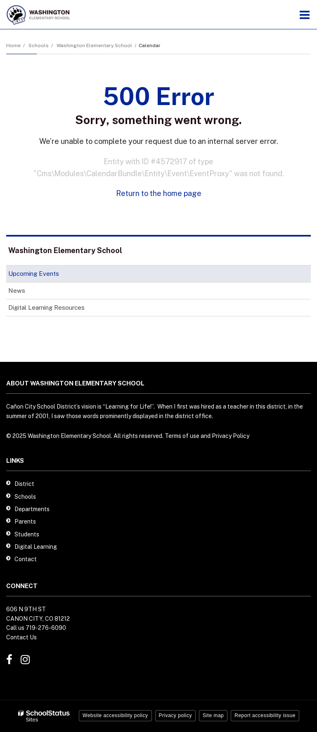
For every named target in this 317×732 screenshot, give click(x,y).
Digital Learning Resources (46, 307)
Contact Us (21, 637)
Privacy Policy (230, 436)
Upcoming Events (33, 273)
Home (13, 45)
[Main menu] (304, 14)
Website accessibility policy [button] (115, 715)
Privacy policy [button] (175, 715)
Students (26, 534)
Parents (25, 521)
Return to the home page (158, 193)
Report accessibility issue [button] (265, 715)
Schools (38, 45)
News (16, 290)
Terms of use (182, 436)
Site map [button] (213, 715)
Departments (32, 509)
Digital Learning (35, 546)
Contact (25, 559)
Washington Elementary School (94, 45)
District (24, 484)
